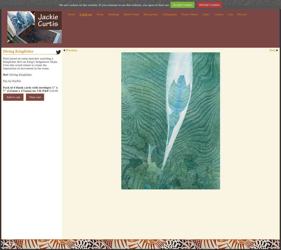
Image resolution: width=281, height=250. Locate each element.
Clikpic (21, 244)
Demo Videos (189, 14)
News (100, 14)
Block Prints (131, 14)
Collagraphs (169, 14)
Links (206, 14)
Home (71, 14)
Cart (230, 14)
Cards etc (86, 14)
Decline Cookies (209, 4)
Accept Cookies (182, 4)
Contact (219, 14)
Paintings (114, 14)
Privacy (242, 14)
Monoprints (151, 14)
